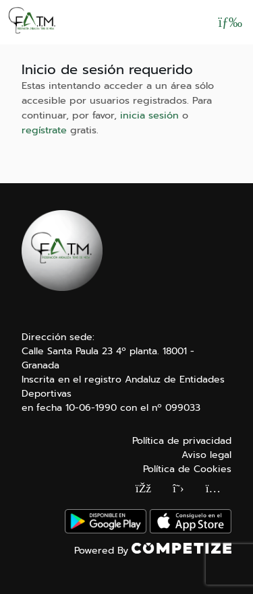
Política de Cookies (187, 469)
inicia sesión (149, 115)
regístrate (44, 130)
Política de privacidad (181, 441)
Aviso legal (206, 455)
